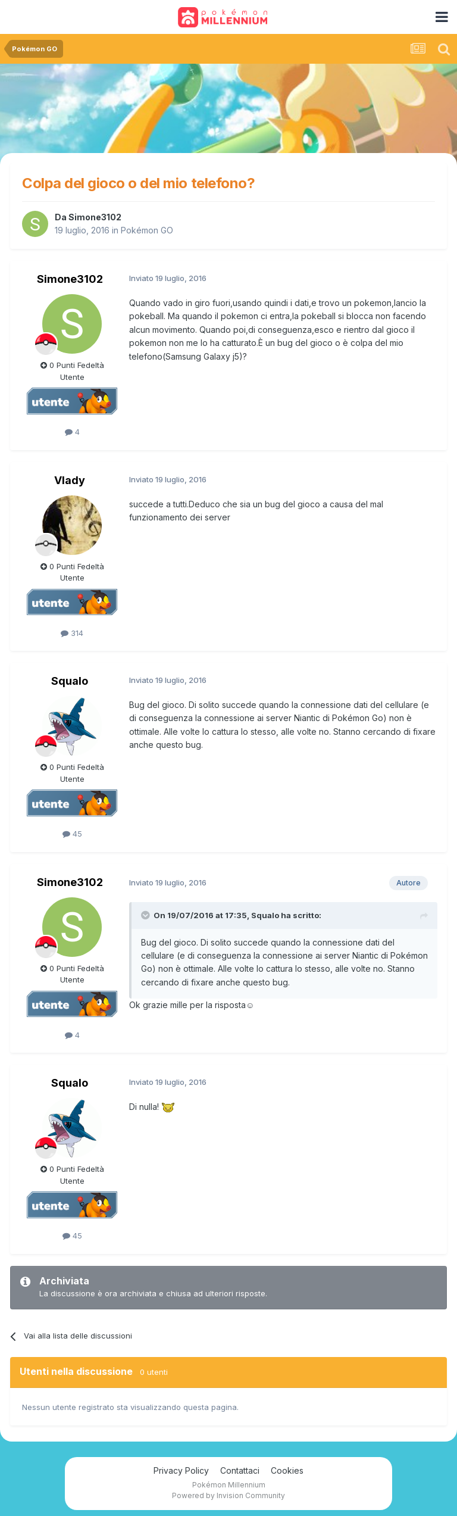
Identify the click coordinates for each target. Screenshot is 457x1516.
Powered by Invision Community (228, 1495)
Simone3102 (94, 217)
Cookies (287, 1470)
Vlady (69, 480)
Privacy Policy (181, 1470)
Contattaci (239, 1470)
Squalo (69, 681)
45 (72, 833)
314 (72, 633)
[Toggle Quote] (146, 915)
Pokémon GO (147, 230)
